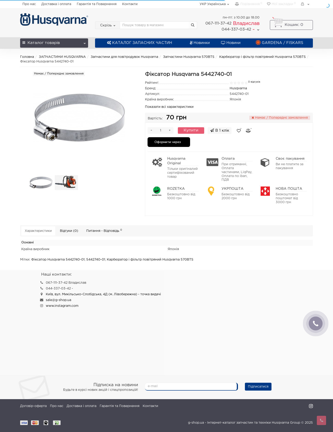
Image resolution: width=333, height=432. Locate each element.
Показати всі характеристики (169, 107)
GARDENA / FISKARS (279, 43)
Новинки (200, 43)
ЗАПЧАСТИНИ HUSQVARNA (62, 57)
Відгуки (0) (69, 231)
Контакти (130, 4)
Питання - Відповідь (104, 230)
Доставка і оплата (56, 4)
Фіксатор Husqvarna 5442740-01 (58, 259)
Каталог (54, 41)
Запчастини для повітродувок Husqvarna (124, 57)
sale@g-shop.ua (58, 300)
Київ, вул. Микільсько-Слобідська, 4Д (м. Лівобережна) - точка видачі (103, 294)
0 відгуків (254, 82)
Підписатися (258, 386)
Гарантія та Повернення (97, 4)
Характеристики (38, 231)
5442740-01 (95, 259)
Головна (27, 57)
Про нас (29, 4)
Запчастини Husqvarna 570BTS (188, 57)
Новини (230, 43)
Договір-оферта (33, 406)
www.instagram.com (62, 306)
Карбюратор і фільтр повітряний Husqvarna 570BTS (262, 57)
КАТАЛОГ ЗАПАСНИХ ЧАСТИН (139, 43)
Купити (191, 130)
